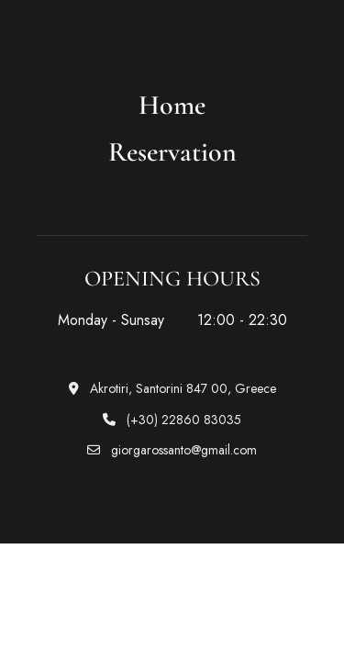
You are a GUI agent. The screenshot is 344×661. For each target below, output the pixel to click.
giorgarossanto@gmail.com (172, 450)
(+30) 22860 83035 (172, 419)
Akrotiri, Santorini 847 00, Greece (172, 388)
